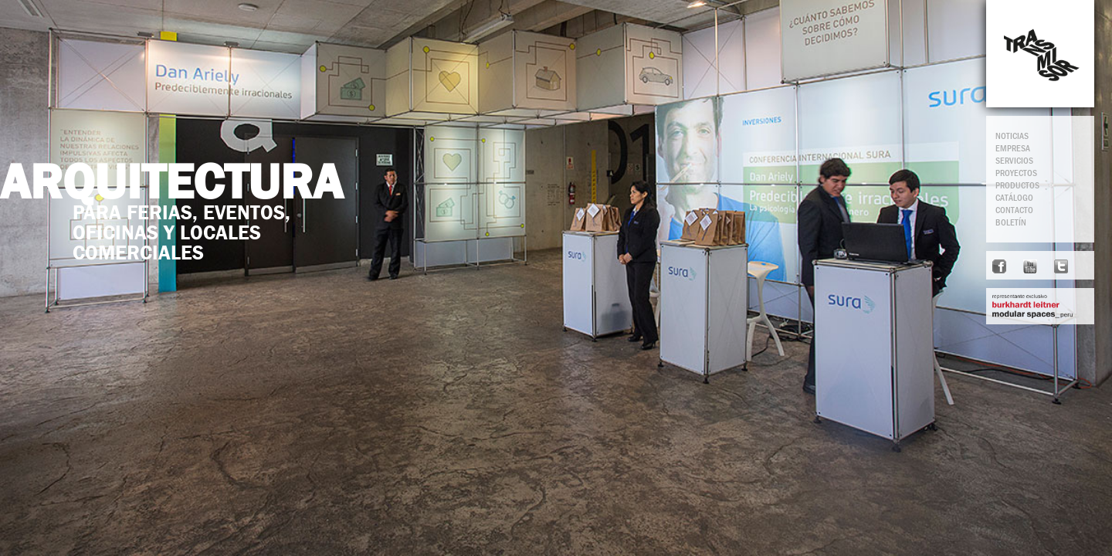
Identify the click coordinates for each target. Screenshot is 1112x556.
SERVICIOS (1014, 160)
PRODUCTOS (1017, 185)
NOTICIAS (1012, 136)
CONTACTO (1014, 210)
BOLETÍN (1010, 222)
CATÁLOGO (1014, 198)
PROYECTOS (1016, 173)
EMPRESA (1012, 148)
